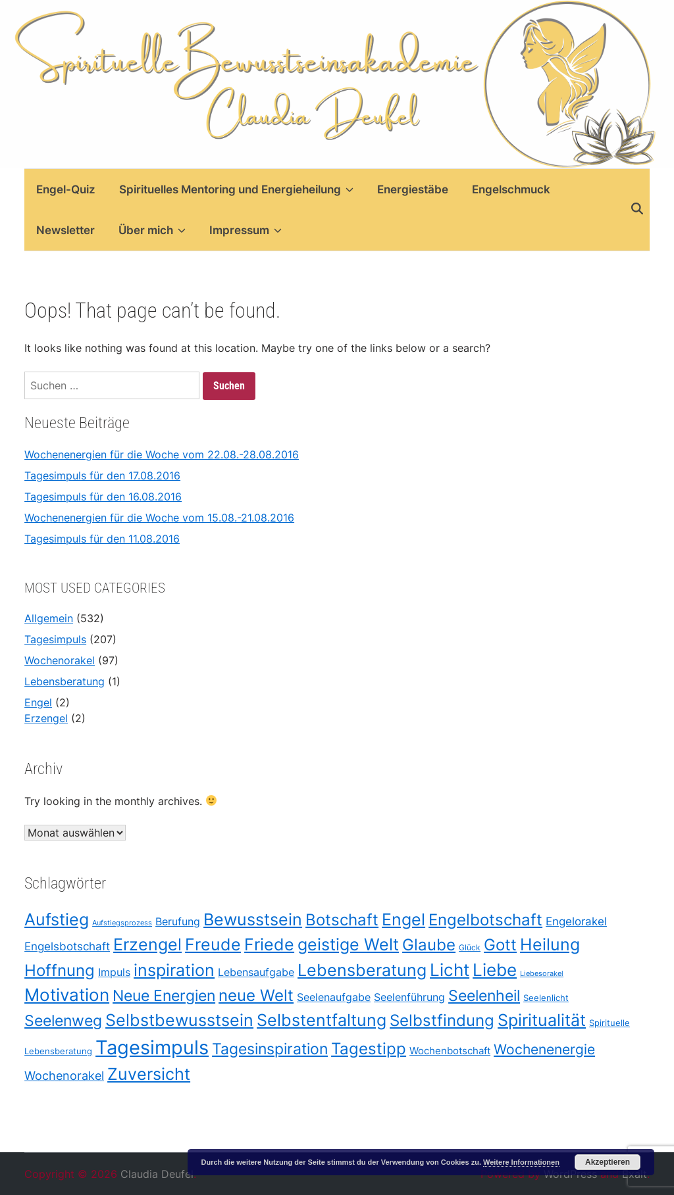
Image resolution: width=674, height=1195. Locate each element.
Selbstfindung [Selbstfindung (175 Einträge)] (442, 1020)
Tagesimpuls (55, 639)
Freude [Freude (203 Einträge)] (213, 945)
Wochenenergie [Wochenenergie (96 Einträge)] (544, 1049)
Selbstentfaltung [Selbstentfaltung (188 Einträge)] (321, 1020)
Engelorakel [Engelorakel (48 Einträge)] (576, 921)
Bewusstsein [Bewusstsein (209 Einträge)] (252, 919)
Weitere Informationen (521, 1162)
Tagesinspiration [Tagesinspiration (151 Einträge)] (270, 1048)
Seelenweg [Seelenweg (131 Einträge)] (63, 1020)
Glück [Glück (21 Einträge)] (469, 948)
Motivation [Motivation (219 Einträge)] (66, 995)
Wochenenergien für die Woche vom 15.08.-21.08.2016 (159, 517)
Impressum (245, 230)
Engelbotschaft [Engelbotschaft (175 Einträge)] (485, 919)
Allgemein (48, 618)
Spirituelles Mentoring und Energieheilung (236, 189)
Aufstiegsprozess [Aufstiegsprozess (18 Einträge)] (122, 922)
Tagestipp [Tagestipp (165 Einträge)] (368, 1048)
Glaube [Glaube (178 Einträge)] (428, 945)
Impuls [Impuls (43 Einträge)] (114, 973)
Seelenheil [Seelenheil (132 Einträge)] (484, 996)
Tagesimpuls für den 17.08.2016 (102, 475)
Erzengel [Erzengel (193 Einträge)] (147, 945)
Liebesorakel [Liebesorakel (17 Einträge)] (541, 974)
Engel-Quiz (65, 189)
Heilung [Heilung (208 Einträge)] (550, 945)
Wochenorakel (59, 660)
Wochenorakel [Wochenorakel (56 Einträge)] (64, 1076)
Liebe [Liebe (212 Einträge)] (495, 970)
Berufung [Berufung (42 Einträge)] (177, 921)
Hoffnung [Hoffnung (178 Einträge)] (59, 971)
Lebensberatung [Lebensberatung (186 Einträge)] (362, 971)
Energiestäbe (412, 189)
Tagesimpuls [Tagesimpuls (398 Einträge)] (152, 1047)
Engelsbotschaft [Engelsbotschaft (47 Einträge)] (67, 947)
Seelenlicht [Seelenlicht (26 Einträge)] (546, 998)
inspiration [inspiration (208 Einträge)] (174, 970)
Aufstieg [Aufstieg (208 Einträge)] (56, 919)
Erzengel (46, 718)
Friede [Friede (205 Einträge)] (269, 945)
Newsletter (65, 230)
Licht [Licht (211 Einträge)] (449, 970)
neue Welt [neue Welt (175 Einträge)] (256, 996)
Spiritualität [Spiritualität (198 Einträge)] (542, 1020)
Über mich (152, 230)
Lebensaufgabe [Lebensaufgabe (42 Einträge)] (256, 973)
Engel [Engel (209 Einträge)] (403, 919)
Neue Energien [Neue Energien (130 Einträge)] (164, 996)
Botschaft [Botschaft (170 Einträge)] (341, 919)
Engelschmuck (511, 189)
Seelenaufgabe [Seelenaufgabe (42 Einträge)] (334, 998)
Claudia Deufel (157, 1174)
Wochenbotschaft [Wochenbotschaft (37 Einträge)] (449, 1050)
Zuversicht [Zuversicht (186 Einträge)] (148, 1074)
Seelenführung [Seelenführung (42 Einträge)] (409, 998)
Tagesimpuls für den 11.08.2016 (102, 538)
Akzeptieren (607, 1162)
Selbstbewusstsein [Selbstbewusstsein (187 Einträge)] (179, 1020)
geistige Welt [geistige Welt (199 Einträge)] (348, 945)
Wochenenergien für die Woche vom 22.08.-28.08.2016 (161, 454)
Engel (38, 702)
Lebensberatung (64, 681)
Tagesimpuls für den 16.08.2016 (103, 496)
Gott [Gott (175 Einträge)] (500, 945)
